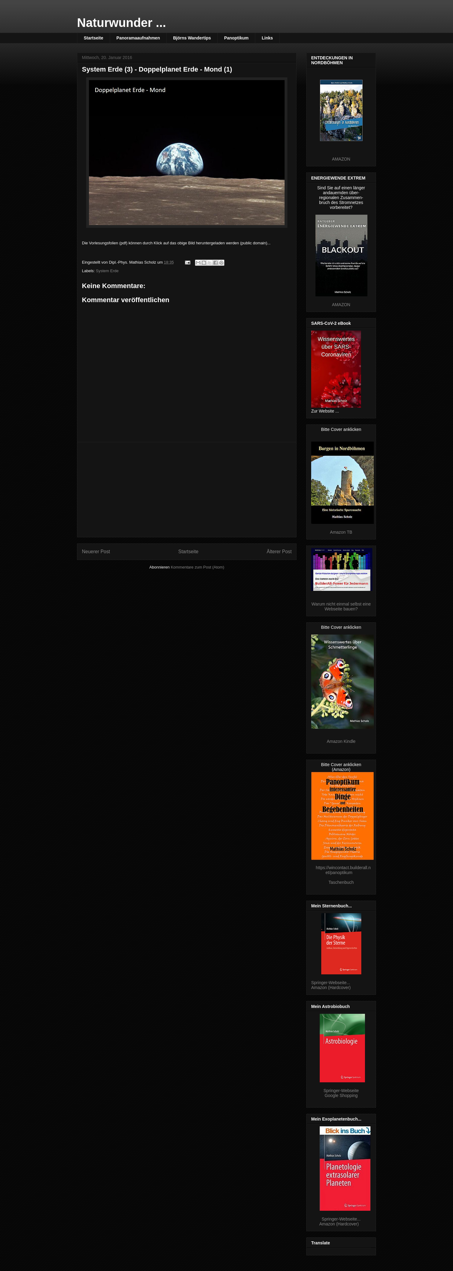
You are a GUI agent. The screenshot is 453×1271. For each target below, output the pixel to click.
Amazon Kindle (341, 741)
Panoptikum (236, 37)
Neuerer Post (96, 551)
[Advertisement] (187, 489)
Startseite (93, 37)
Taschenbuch (341, 882)
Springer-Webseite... (330, 982)
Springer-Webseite (341, 1090)
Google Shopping (341, 1095)
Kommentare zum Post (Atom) (197, 567)
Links (267, 37)
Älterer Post (279, 551)
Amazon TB (341, 532)
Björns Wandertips (192, 37)
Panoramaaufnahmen (138, 37)
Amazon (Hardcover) (331, 987)
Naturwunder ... (121, 22)
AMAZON (341, 159)
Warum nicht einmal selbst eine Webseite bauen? (341, 606)
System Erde (107, 271)
